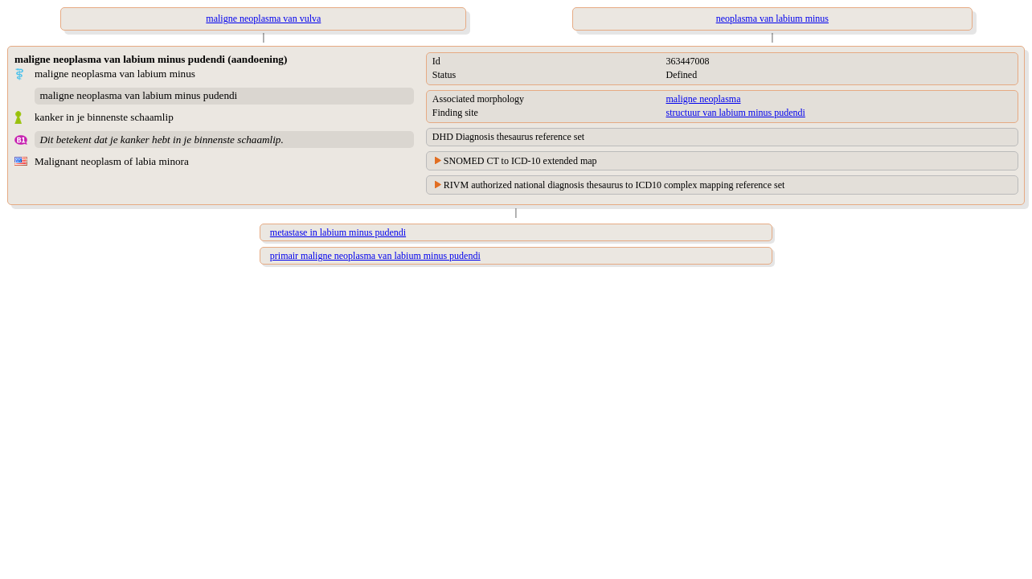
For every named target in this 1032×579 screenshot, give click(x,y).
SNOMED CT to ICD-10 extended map (520, 160)
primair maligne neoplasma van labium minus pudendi (375, 255)
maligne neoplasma (703, 99)
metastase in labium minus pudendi (338, 232)
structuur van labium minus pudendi (735, 112)
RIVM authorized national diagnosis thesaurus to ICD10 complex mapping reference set (614, 185)
